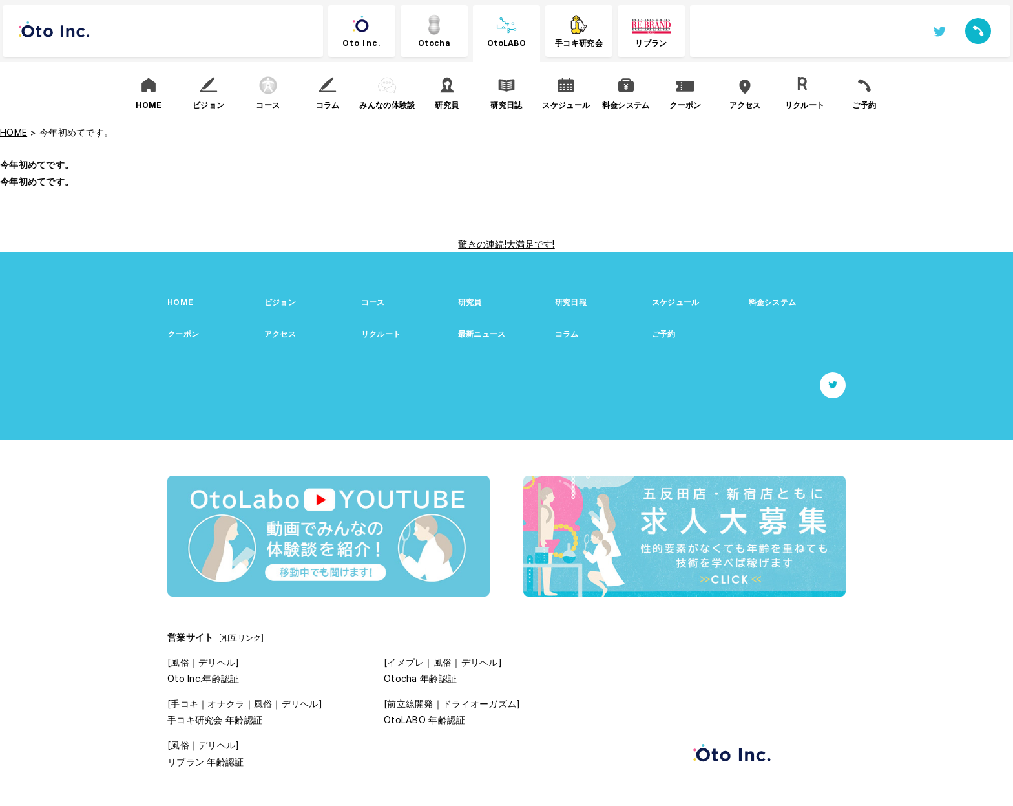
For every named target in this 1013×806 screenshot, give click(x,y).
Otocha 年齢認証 (420, 678)
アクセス (280, 334)
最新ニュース (482, 334)
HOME (180, 302)
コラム (567, 334)
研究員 (470, 302)
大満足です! (530, 244)
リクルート (381, 334)
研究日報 (571, 302)
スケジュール (676, 302)
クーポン (183, 334)
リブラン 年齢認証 (205, 761)
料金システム (773, 302)
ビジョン (280, 302)
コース (373, 302)
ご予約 (664, 334)
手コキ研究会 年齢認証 (214, 719)
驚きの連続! (482, 244)
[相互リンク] (241, 637)
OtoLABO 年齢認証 (424, 719)
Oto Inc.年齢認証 (203, 678)
